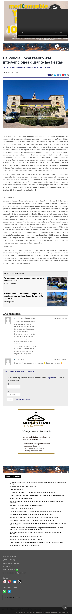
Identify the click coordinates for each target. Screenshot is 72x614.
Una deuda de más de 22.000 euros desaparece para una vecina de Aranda (34, 517)
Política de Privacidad (15, 609)
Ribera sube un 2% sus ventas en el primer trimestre (26, 506)
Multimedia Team (56, 612)
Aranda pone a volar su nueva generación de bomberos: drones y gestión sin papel (36, 542)
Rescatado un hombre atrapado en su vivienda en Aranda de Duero (31, 514)
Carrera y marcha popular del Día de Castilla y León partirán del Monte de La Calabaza (37, 495)
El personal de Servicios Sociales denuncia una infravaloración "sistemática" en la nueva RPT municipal (38, 524)
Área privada (37, 609)
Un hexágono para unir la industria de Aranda (24, 545)
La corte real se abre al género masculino (23, 487)
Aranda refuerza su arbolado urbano (21, 508)
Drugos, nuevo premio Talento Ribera (21, 498)
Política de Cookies (27, 609)
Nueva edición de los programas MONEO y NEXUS (26, 539)
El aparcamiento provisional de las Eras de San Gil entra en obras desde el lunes (35, 511)
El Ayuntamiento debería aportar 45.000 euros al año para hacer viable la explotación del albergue (38, 483)
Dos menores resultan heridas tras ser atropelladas (26, 536)
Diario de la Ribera (12, 598)
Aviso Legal (5, 609)
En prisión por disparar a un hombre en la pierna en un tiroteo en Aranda (33, 492)
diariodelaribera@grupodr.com (16, 573)
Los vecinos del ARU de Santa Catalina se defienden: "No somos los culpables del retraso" (36, 533)
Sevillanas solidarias (16, 489)
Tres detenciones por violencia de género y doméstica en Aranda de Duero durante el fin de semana (23, 296)
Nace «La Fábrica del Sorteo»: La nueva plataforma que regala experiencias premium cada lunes (37, 502)
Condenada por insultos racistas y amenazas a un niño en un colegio (32, 520)
